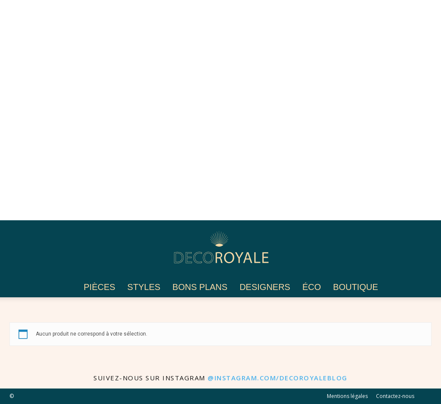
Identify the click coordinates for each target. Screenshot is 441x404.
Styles (144, 287)
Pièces (99, 287)
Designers (264, 287)
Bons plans (199, 287)
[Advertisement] (220, 110)
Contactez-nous (395, 396)
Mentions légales (347, 396)
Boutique (355, 287)
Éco (311, 287)
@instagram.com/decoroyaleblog (278, 377)
